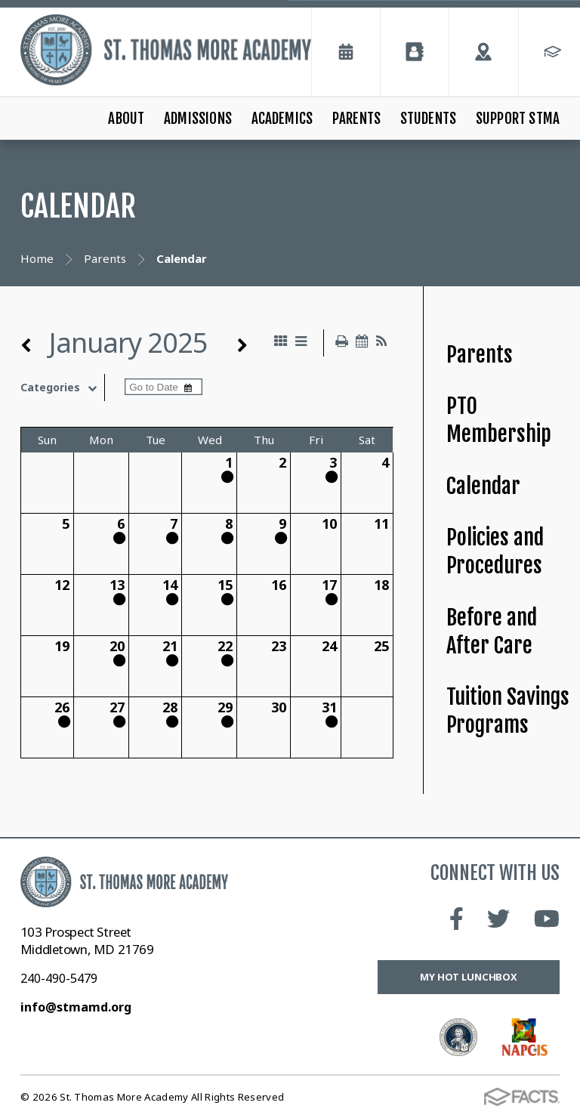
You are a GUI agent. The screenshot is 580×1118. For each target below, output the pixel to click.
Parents (356, 119)
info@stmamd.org (75, 1007)
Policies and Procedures (495, 551)
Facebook (456, 918)
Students (428, 119)
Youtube (547, 918)
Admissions (198, 119)
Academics (282, 119)
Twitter (498, 918)
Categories (62, 387)
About (126, 119)
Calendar (483, 486)
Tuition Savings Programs (507, 711)
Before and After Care (491, 631)
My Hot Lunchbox (468, 977)
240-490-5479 (58, 978)
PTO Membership (498, 420)
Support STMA (518, 119)
